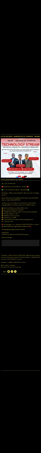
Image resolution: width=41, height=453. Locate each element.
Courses (3, 179)
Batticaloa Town (14, 179)
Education (8, 179)
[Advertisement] (20, 33)
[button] (8, 271)
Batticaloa (21, 179)
